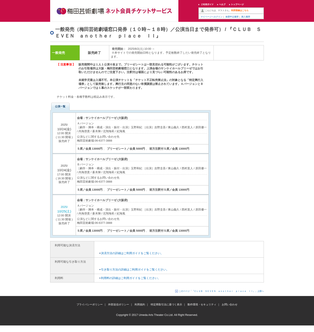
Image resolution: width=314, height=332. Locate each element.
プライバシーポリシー (90, 304)
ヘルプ (221, 5)
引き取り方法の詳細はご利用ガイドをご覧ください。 (135, 269)
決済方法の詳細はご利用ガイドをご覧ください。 (132, 253)
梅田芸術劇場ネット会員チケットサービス (114, 11)
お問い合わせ (229, 304)
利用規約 (140, 304)
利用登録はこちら (240, 10)
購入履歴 (245, 16)
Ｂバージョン (85, 164)
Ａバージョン (85, 123)
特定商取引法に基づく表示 (166, 304)
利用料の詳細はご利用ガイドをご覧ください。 (130, 278)
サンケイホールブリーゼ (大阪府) (106, 118)
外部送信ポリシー (118, 304)
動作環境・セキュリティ (202, 304)
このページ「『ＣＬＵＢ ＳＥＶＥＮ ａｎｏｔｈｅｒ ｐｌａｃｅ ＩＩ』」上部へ (221, 291)
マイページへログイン (211, 16)
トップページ (236, 5)
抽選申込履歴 (232, 16)
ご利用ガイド (206, 5)
